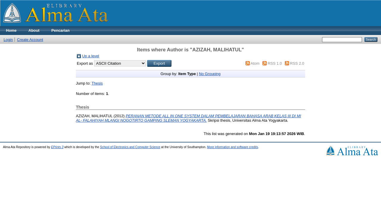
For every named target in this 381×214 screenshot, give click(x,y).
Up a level (90, 56)
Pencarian (60, 30)
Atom (255, 63)
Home (11, 30)
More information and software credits (232, 147)
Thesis (97, 83)
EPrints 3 (57, 147)
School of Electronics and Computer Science (130, 147)
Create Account (30, 39)
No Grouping (210, 74)
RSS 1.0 (275, 63)
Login (8, 39)
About (34, 30)
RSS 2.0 (297, 63)
